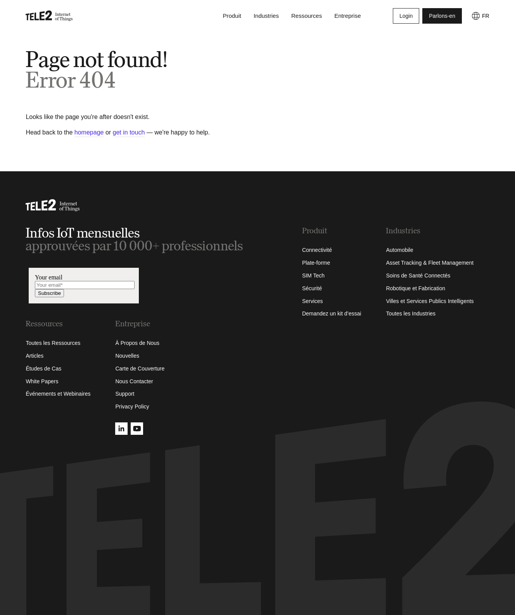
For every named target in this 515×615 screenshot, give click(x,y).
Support (124, 394)
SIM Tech (313, 275)
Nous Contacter (134, 381)
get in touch (129, 132)
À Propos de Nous (137, 343)
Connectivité (317, 250)
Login (406, 17)
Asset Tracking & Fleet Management (430, 263)
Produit (232, 17)
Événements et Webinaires (58, 394)
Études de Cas (43, 368)
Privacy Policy (132, 406)
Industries (266, 17)
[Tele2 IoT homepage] (49, 17)
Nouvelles (127, 356)
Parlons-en (442, 17)
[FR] (480, 17)
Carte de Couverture (139, 368)
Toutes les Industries (411, 313)
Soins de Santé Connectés (418, 275)
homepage (89, 132)
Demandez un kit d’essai (331, 313)
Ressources (306, 17)
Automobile (399, 250)
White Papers (42, 381)
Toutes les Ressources (53, 343)
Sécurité (312, 288)
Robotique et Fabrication (415, 288)
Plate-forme (316, 263)
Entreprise (347, 17)
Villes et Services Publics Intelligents (430, 301)
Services (312, 301)
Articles (34, 356)
